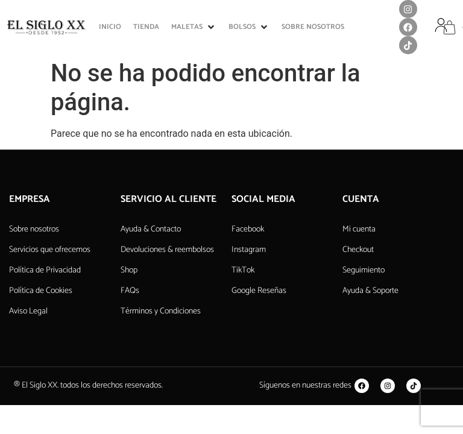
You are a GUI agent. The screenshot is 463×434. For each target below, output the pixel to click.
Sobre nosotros (34, 229)
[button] (193, 27)
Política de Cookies (40, 291)
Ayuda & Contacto (151, 229)
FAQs (130, 291)
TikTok (243, 270)
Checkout (358, 250)
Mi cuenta (359, 229)
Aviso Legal (28, 311)
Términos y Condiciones (161, 311)
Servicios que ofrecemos (49, 250)
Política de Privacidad (45, 270)
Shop (129, 270)
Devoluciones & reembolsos (167, 250)
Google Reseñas (259, 291)
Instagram (249, 250)
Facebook (248, 229)
